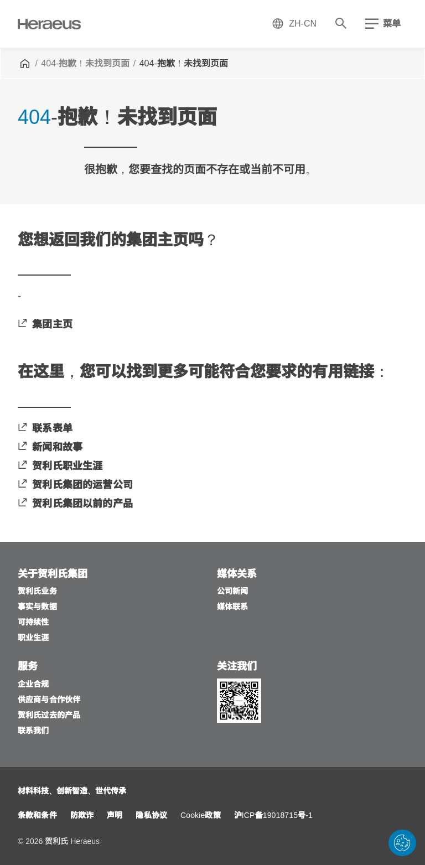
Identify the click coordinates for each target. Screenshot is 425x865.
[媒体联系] (232, 607)
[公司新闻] (232, 592)
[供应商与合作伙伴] (49, 700)
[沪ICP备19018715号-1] (273, 816)
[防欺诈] (82, 816)
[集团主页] (45, 325)
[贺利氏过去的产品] (49, 715)
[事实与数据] (37, 607)
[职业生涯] (33, 638)
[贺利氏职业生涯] (60, 467)
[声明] (114, 816)
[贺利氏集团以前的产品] (75, 504)
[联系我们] (33, 731)
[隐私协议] (151, 816)
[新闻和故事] (50, 448)
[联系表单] (45, 429)
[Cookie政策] (200, 816)
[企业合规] (33, 684)
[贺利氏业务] (37, 592)
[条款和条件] (37, 816)
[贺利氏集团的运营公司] (75, 486)
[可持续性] (33, 623)
